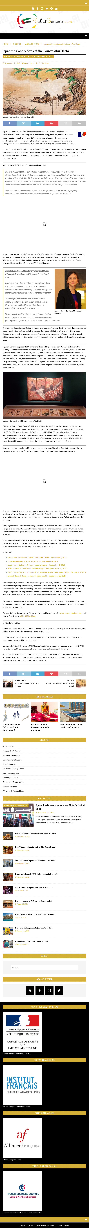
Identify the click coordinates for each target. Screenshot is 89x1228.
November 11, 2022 (23, 836)
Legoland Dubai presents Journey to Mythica (34, 928)
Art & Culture (44, 63)
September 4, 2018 (12, 63)
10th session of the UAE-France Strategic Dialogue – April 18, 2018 (37, 568)
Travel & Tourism (10, 786)
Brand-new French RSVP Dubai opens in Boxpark (36, 874)
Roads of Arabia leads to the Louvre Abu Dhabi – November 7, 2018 (37, 557)
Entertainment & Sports (13, 760)
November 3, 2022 (23, 863)
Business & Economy (11, 755)
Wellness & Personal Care (13, 791)
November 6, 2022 (23, 850)
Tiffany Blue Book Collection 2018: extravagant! (11, 727)
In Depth (17, 44)
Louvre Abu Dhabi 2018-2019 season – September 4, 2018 (33, 561)
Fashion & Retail (9, 764)
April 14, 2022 (21, 917)
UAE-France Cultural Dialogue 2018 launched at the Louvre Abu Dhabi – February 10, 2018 (47, 572)
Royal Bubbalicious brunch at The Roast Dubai (35, 847)
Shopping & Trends (11, 777)
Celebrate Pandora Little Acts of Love (31, 941)
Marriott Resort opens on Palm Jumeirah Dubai (35, 860)
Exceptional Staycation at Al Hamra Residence (35, 914)
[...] (73, 822)
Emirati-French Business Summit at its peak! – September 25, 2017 (37, 576)
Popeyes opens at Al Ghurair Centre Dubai (33, 901)
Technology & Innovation (13, 782)
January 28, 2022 (22, 944)
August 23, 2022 (22, 904)
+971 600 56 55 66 (27, 616)
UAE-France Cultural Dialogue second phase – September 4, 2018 (36, 565)
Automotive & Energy (12, 751)
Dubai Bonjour (29, 63)
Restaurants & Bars (11, 773)
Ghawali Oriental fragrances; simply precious (40, 727)
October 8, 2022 (22, 890)
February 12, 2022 (23, 931)
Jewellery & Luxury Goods (13, 769)
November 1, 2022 (23, 877)
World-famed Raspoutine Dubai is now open (34, 887)
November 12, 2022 (46, 812)
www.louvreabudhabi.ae (70, 613)
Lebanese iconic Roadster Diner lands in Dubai (35, 834)
